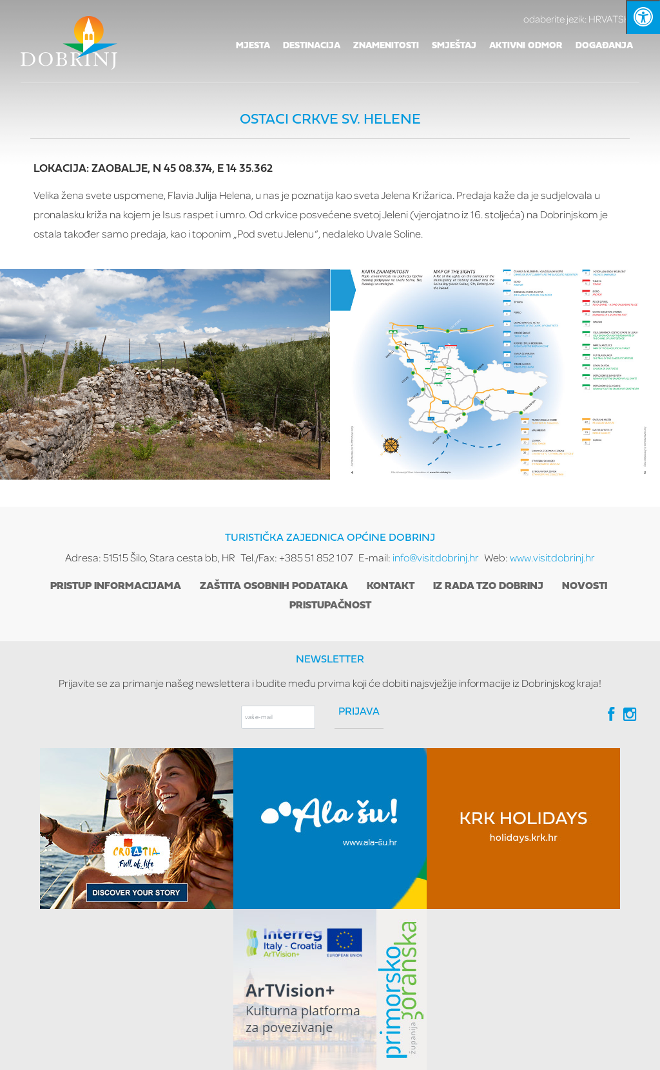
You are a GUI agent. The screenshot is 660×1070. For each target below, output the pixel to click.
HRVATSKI (581, 19)
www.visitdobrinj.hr (552, 557)
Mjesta (253, 46)
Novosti (584, 586)
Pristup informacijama (115, 586)
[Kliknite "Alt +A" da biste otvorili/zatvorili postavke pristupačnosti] (643, 17)
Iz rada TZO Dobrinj (488, 586)
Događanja (604, 46)
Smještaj (454, 46)
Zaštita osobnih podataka (274, 586)
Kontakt (390, 586)
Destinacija (311, 46)
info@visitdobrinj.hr (436, 557)
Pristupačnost (330, 606)
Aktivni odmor (526, 46)
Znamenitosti (386, 46)
